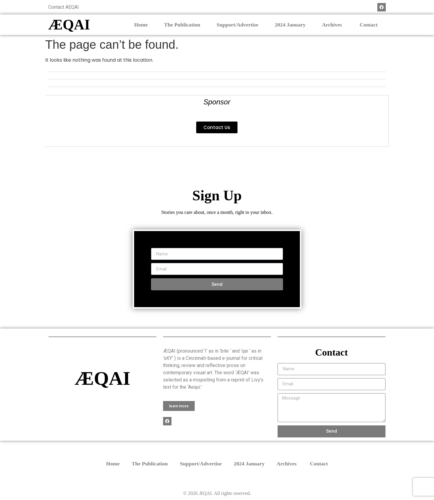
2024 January (290, 25)
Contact (369, 25)
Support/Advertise (238, 25)
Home (141, 25)
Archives (332, 25)
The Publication (182, 25)
